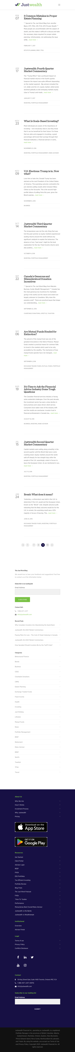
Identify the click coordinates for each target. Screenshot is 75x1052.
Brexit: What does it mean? (38, 494)
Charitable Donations (32, 313)
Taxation (51, 313)
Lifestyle (44, 313)
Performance (19, 903)
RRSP (38, 50)
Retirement (19, 742)
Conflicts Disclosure (21, 948)
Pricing (17, 816)
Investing (27, 103)
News (17, 727)
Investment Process (21, 809)
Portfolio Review (20, 884)
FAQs (17, 896)
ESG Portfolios (20, 876)
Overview (18, 926)
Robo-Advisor (54, 153)
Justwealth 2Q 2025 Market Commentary (29, 640)
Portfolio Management (39, 103)
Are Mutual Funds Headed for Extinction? (40, 333)
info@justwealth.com (24, 614)
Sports (17, 757)
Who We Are (19, 801)
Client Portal (19, 861)
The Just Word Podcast (23, 892)
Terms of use (19, 941)
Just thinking (19, 712)
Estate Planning (30, 50)
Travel (17, 772)
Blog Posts (18, 888)
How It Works (19, 805)
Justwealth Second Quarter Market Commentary (39, 443)
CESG (17, 672)
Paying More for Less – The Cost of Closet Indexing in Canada (36, 635)
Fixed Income (19, 697)
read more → (33, 40)
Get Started (19, 857)
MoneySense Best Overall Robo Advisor (28, 907)
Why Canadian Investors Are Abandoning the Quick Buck (35, 625)
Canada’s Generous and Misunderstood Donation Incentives (37, 279)
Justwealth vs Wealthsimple (24, 915)
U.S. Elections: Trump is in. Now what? (41, 172)
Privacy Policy (20, 944)
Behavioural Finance (22, 657)
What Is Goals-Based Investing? (41, 121)
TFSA (42, 50)
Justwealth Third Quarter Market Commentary (38, 225)
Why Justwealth (20, 813)
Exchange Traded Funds (32, 366)
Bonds (17, 662)
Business (27, 205)
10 (47, 545)
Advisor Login (19, 865)
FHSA (17, 872)
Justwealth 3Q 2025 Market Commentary (29, 630)
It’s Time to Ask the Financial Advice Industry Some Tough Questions (40, 389)
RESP (17, 737)
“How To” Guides (21, 899)
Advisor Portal (20, 930)
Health (17, 702)
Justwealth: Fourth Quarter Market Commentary (39, 70)
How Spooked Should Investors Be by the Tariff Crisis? (33, 645)
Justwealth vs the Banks (23, 911)
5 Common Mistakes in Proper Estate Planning (40, 17)
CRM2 (17, 682)
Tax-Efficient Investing (22, 880)
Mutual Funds (47, 366)
